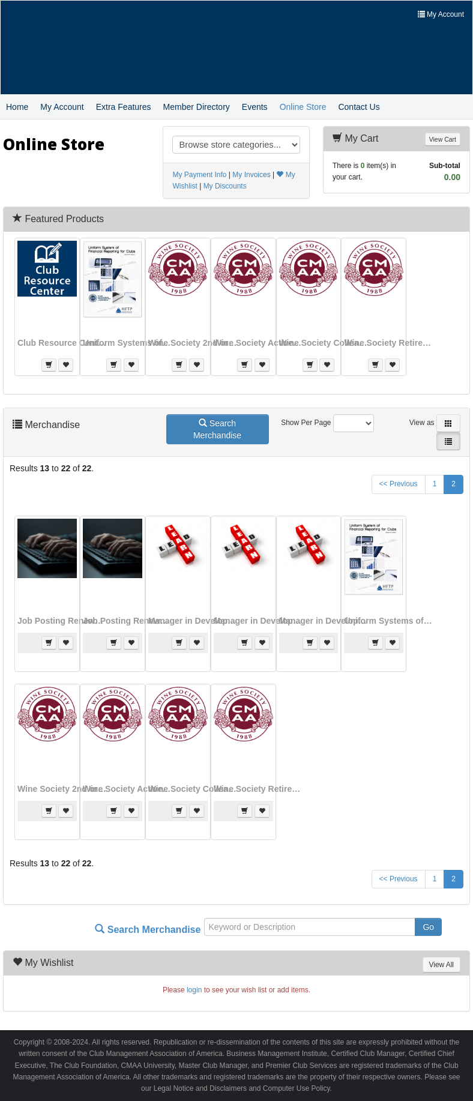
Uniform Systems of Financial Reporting (128, 343)
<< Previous (398, 484)
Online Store (303, 107)
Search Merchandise (217, 429)
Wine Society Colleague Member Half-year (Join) (324, 343)
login (194, 990)
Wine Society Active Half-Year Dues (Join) (259, 343)
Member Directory (196, 107)
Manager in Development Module (259, 621)
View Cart (442, 139)
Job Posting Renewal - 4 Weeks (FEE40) (62, 621)
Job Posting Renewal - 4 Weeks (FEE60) (128, 621)
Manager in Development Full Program (193, 621)
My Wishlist (49, 963)
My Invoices (251, 174)
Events (255, 107)
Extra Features (123, 107)
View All (441, 965)
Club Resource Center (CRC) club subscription (62, 343)
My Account (61, 107)
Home (17, 107)
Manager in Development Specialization (324, 621)
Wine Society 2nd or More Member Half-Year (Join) (193, 343)
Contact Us (358, 107)
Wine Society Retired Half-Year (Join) (389, 343)
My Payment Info (199, 174)
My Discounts (225, 186)
